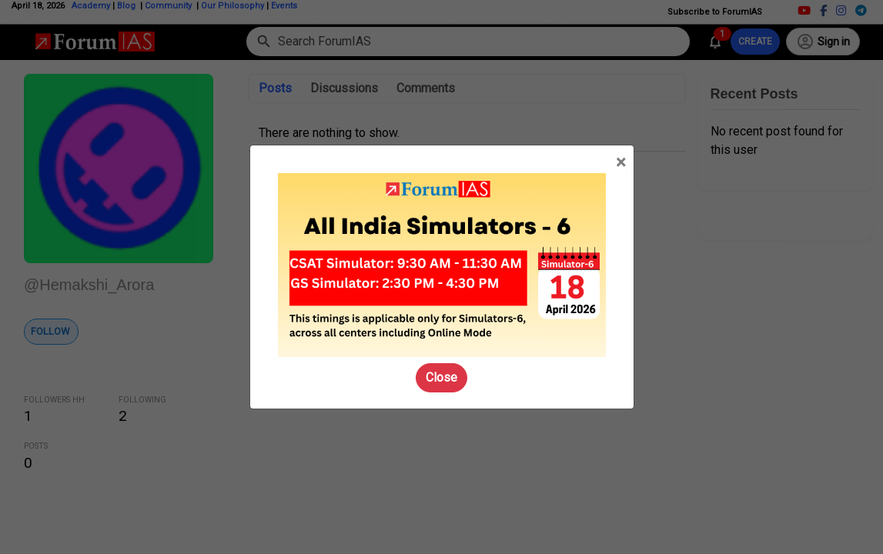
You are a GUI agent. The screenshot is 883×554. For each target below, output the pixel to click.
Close (441, 377)
